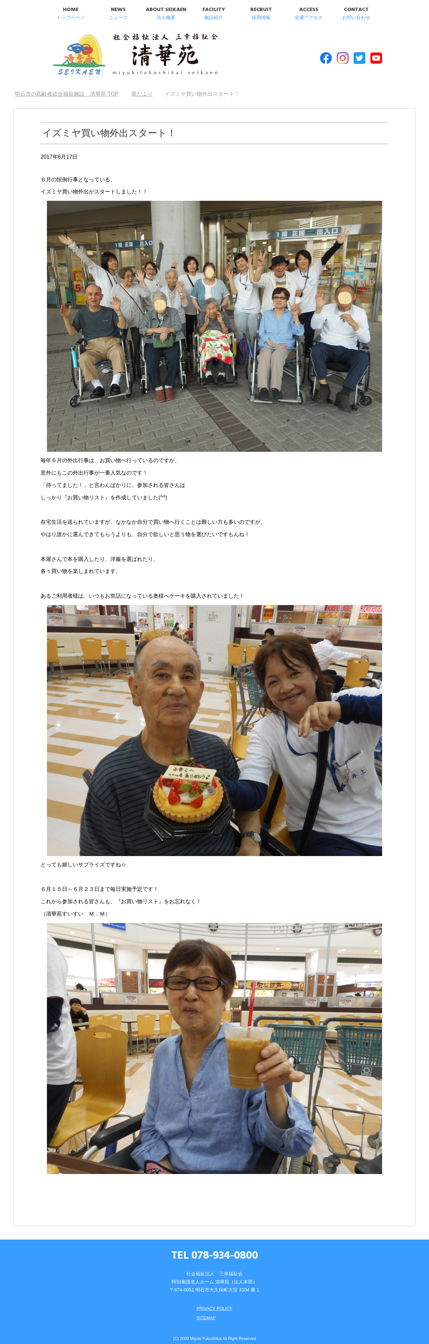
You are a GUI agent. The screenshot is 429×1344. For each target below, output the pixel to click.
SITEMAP (205, 1311)
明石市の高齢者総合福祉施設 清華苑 (116, 53)
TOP (66, 87)
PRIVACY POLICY (214, 1301)
